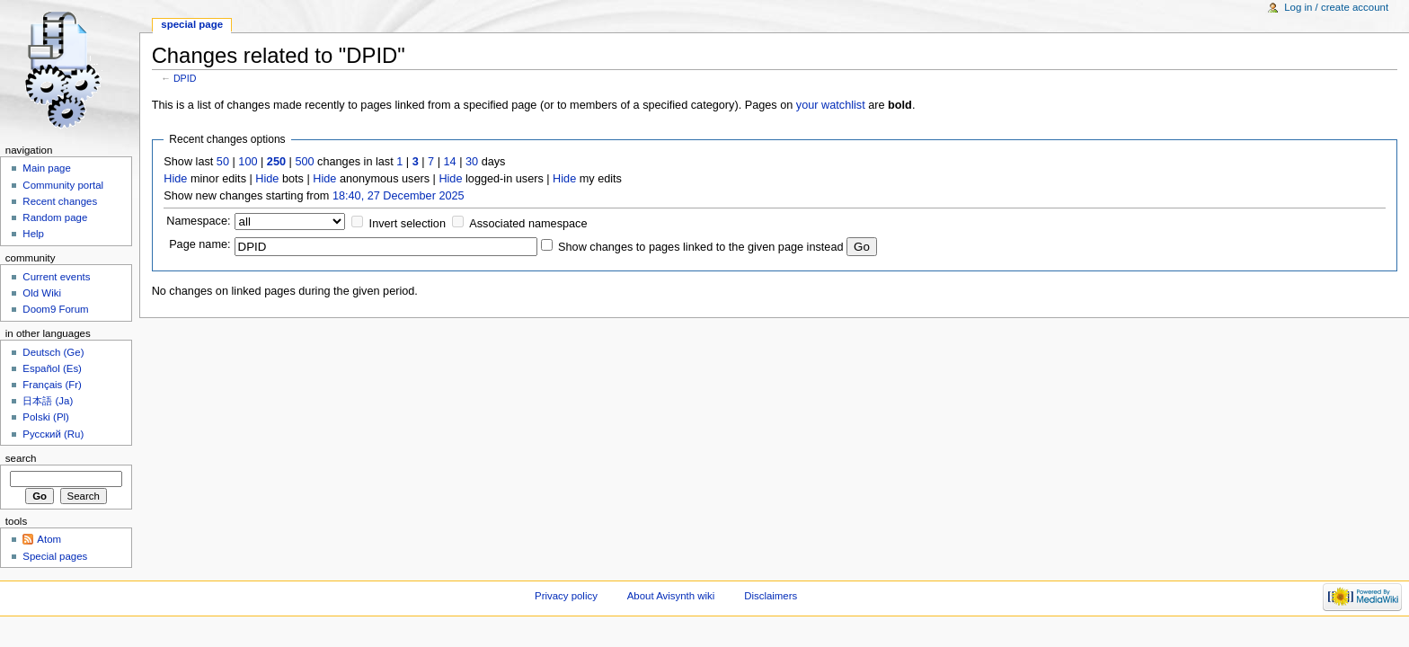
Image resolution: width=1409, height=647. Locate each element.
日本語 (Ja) (47, 400)
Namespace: (198, 221)
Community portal (62, 185)
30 (471, 161)
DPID (184, 78)
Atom (49, 539)
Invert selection (407, 223)
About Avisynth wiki (671, 595)
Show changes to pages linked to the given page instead (700, 247)
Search (21, 458)
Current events (56, 276)
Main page (46, 168)
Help (33, 233)
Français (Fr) (52, 384)
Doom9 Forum (55, 309)
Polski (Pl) (45, 417)
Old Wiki (41, 293)
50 (223, 161)
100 (247, 161)
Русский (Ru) (53, 434)
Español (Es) (52, 368)
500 (304, 161)
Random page (54, 217)
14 (450, 161)
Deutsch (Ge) (53, 352)
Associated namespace (528, 223)
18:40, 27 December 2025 (398, 196)
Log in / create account (1336, 7)
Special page (192, 24)
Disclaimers (770, 595)
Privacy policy (566, 595)
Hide (175, 179)
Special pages (54, 556)
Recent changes (59, 201)
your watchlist (830, 105)
